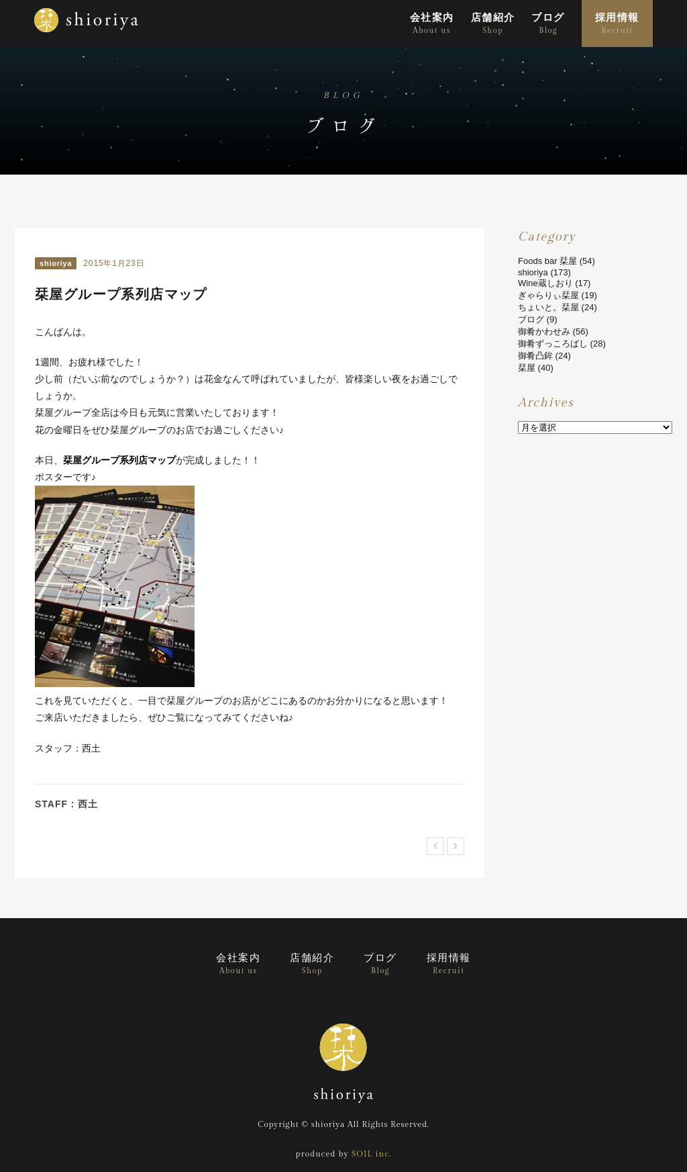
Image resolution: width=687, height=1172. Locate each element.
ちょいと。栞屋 (548, 307)
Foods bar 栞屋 (547, 261)
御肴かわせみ (544, 331)
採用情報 (617, 24)
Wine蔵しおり (545, 283)
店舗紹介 (493, 24)
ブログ (547, 24)
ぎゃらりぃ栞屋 (548, 295)
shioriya (56, 263)
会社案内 (432, 24)
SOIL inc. (371, 1154)
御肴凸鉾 (535, 356)
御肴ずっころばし (553, 344)
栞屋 (526, 368)
